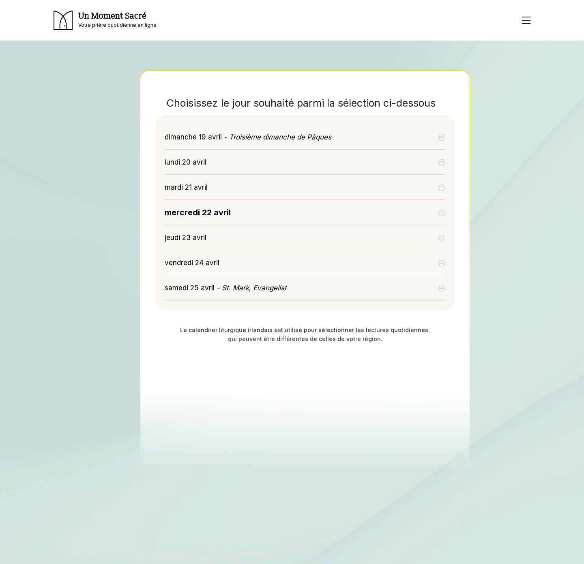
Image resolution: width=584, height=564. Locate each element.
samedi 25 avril (226, 288)
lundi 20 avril (185, 162)
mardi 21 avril (186, 187)
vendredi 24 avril (192, 263)
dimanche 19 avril (248, 137)
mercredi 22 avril (198, 212)
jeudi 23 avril (185, 238)
